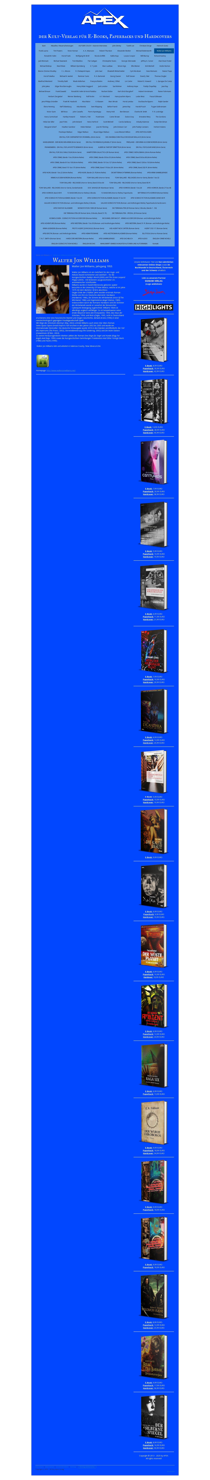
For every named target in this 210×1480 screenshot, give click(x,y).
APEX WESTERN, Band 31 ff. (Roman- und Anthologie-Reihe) (147, 223)
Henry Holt (110, 112)
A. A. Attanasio (88, 51)
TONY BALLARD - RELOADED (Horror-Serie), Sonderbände (60, 188)
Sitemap (73, 1467)
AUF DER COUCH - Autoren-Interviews (93, 46)
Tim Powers (57, 51)
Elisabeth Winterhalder (116, 71)
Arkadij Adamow (142, 122)
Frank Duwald (61, 91)
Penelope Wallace (65, 132)
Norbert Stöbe (107, 91)
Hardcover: (148, 1328)
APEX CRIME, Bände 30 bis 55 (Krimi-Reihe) (105, 157)
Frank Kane (100, 117)
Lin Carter (128, 81)
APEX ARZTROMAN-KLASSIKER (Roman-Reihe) (120, 233)
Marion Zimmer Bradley (47, 71)
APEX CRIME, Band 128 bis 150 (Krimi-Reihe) (143, 162)
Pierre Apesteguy (94, 112)
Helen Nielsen (86, 127)
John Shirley (116, 46)
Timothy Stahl (63, 81)
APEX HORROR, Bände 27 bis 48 (159, 188)
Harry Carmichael (51, 117)
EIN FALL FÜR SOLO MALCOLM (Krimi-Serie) (65, 152)
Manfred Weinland (45, 81)
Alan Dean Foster (165, 61)
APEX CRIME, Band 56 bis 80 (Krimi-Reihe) (141, 157)
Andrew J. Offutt (114, 81)
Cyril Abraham (135, 71)
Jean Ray (165, 86)
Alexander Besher (124, 51)
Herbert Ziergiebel (55, 96)
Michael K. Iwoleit (66, 76)
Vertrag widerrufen (87, 1467)
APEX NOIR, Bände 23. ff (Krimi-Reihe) (92, 172)
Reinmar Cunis (83, 76)
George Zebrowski (128, 61)
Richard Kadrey (160, 56)
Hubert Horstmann (145, 91)
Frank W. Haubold (70, 101)
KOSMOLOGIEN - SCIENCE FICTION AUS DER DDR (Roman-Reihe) (73, 218)
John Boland (77, 122)
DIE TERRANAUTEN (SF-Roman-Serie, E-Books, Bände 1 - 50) (134, 208)
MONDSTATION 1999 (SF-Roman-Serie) (92, 208)
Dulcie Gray (129, 117)
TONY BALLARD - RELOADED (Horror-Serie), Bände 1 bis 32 (137, 178)
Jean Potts (63, 122)
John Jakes (46, 86)
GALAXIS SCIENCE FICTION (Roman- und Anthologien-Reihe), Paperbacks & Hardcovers (133, 203)
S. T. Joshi (93, 66)
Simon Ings (122, 66)
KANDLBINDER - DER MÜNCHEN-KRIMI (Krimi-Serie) (62, 142)
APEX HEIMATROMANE (90, 233)
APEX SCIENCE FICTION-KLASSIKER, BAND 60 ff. (148, 198)
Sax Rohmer (117, 86)
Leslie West (140, 96)
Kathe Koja (114, 56)
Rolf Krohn (90, 96)
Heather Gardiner (68, 127)
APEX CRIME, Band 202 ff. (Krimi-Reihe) (143, 167)
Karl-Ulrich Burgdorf (125, 91)
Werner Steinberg (74, 96)
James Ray (126, 106)
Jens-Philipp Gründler (50, 101)
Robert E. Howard (144, 81)
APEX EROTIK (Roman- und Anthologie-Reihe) (59, 233)
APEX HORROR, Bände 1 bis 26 (130, 188)
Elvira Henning (49, 106)
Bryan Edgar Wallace (101, 132)
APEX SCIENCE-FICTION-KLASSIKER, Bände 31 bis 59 (106, 198)
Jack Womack (43, 61)
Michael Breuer (44, 91)
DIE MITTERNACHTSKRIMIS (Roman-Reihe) (126, 172)
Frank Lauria (43, 51)
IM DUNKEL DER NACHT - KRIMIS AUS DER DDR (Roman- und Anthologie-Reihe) (131, 218)
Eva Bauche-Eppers (145, 101)
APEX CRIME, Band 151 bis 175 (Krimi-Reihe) (69, 167)
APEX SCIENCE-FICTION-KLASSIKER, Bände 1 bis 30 (63, 198)
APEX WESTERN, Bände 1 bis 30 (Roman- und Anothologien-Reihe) (95, 223)
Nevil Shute (61, 66)
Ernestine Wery (144, 117)
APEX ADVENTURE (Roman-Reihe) (53, 223)
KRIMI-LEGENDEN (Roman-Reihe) (55, 228)
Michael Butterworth (143, 51)
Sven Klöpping (96, 106)
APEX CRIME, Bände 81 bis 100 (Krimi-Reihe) (66, 162)
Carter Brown (115, 117)
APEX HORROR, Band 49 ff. (52, 193)
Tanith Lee (130, 46)
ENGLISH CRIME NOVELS (161, 238)
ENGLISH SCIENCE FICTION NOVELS (64, 243)
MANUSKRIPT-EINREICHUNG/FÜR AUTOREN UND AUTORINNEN (123, 243)
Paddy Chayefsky (149, 86)
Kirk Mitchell (149, 66)
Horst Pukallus (49, 76)
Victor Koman (73, 51)
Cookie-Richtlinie (62, 1467)
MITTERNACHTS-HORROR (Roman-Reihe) (153, 193)
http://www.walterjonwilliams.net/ (61, 370)
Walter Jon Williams (164, 51)
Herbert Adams (160, 127)
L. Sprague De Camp (164, 81)
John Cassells (78, 112)
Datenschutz (49, 1467)
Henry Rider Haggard (85, 86)
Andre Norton (165, 66)
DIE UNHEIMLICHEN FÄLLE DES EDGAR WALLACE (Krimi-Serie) (128, 137)
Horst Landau (128, 101)
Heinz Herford (92, 122)
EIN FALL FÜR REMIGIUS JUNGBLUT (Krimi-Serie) (103, 142)
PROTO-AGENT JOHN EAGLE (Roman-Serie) (88, 228)
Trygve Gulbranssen (158, 106)
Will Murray (144, 56)
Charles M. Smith (140, 112)
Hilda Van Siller (48, 122)
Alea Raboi (86, 101)
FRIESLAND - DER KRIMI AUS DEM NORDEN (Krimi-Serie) (146, 142)
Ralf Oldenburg (65, 106)
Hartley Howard (69, 117)
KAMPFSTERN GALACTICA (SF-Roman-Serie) (103, 152)
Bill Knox (64, 112)
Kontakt (155, 243)
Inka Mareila (81, 106)
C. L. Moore (66, 71)
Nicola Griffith (100, 56)
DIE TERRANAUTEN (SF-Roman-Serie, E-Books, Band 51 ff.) (85, 213)
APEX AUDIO (142, 238)
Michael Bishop (46, 66)
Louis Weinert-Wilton (122, 132)
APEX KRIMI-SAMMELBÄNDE (157, 172)
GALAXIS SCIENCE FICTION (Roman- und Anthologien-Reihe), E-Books (69, 203)
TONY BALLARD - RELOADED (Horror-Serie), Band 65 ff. (130, 183)
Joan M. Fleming (102, 127)
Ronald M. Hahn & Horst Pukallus (83, 91)
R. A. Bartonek (99, 76)
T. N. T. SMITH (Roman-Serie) (50, 238)
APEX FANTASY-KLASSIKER (62, 208)
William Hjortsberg (78, 66)
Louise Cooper (129, 56)
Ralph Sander (163, 101)
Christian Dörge (145, 46)
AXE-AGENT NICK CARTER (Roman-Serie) (124, 228)
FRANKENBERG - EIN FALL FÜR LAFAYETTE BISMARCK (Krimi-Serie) (69, 147)
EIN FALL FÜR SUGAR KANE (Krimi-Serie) (150, 147)
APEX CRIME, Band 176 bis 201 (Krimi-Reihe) (107, 167)
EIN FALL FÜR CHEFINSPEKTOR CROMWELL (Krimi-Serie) (79, 137)
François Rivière (96, 81)
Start (44, 46)
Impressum (39, 1467)
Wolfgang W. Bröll (82, 56)
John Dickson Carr (120, 127)
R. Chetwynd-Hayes (83, 71)
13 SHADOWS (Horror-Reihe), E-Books (81, 193)
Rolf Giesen (130, 76)
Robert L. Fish (85, 117)
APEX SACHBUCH (126, 238)
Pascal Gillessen (156, 96)
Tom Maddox (77, 61)
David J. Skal (144, 76)
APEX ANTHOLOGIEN (143, 132)
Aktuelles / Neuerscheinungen (62, 46)
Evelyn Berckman (160, 122)
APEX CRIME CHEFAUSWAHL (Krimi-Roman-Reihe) (142, 152)
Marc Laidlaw (107, 66)
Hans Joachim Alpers (123, 96)
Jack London (102, 86)
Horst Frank (66, 56)
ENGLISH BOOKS (89, 243)
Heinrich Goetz (162, 46)
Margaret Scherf (50, 127)
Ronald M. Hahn (50, 56)
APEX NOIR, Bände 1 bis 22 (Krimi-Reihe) (58, 172)
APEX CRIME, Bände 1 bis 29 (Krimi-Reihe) (68, 157)
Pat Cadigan (92, 61)
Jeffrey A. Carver (147, 61)
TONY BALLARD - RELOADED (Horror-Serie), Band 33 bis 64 (82, 183)
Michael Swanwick (60, 61)
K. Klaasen (99, 101)
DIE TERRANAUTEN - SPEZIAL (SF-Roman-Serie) (129, 213)
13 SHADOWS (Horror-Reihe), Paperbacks (116, 193)
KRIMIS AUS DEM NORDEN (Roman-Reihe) (66, 178)
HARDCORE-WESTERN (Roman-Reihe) (79, 238)
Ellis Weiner (135, 66)
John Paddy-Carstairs (140, 127)
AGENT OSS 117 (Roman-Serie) (156, 228)
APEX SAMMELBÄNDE (107, 238)
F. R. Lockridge (157, 112)
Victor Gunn (51, 112)
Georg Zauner (115, 76)
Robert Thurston (106, 51)
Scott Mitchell (108, 122)
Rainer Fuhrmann (164, 91)
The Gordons (161, 117)
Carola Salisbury (125, 122)
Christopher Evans (109, 61)
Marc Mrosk (113, 101)
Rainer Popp (167, 71)
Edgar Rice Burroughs (63, 86)
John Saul (98, 71)
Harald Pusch (141, 106)
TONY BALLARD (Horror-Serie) (98, 178)
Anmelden (171, 1471)
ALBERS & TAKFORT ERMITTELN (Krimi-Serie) (114, 147)
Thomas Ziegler (160, 76)
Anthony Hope (132, 86)
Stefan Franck (112, 106)
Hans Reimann (151, 71)
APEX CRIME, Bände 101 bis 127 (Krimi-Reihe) (105, 162)
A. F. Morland (105, 96)
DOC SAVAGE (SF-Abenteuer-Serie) (101, 188)
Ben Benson (124, 112)
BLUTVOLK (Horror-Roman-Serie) (154, 233)
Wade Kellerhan (79, 81)
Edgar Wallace (83, 132)
